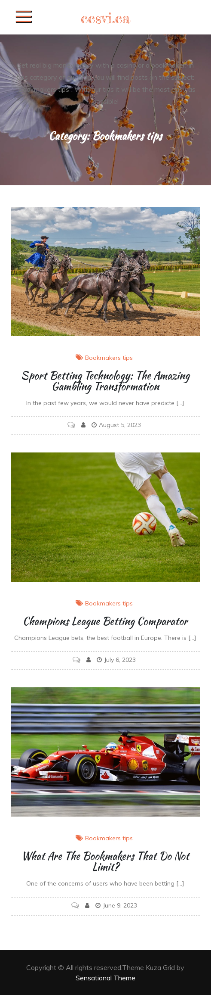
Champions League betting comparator (105, 621)
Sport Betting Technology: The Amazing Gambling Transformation (105, 381)
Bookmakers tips (109, 358)
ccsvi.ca (106, 18)
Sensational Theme (105, 977)
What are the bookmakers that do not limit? (105, 861)
